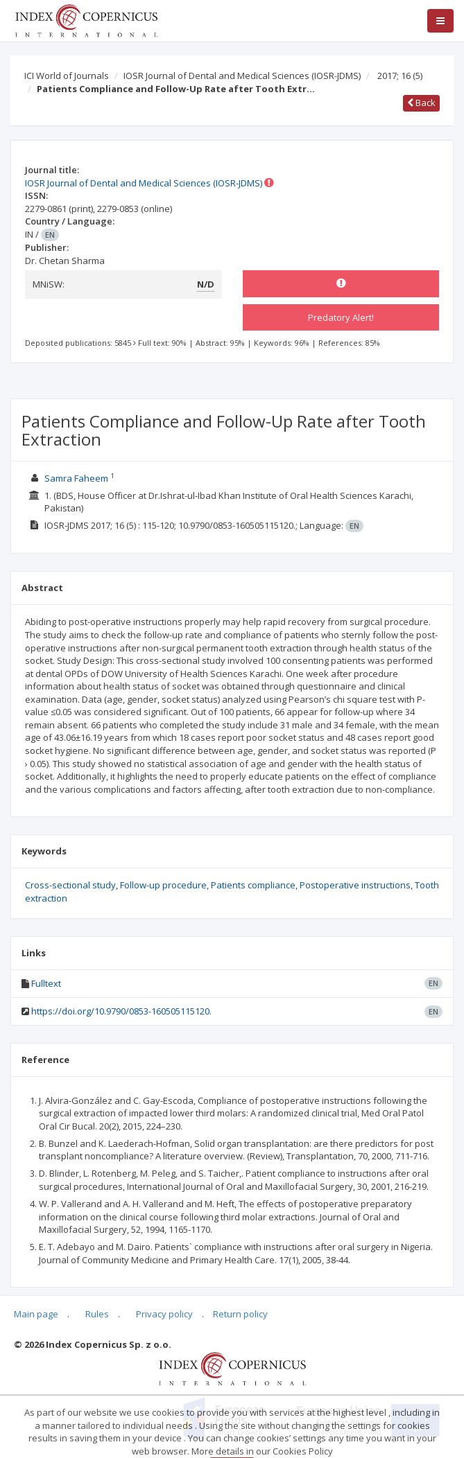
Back (421, 102)
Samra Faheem (76, 478)
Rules (97, 1314)
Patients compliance (253, 885)
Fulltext (46, 983)
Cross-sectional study (70, 885)
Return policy (240, 1314)
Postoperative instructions (355, 885)
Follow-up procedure (163, 885)
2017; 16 (399, 75)
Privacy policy (164, 1314)
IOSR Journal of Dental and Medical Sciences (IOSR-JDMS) (242, 75)
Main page (36, 1314)
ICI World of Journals (66, 75)
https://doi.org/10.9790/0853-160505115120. (121, 1011)
